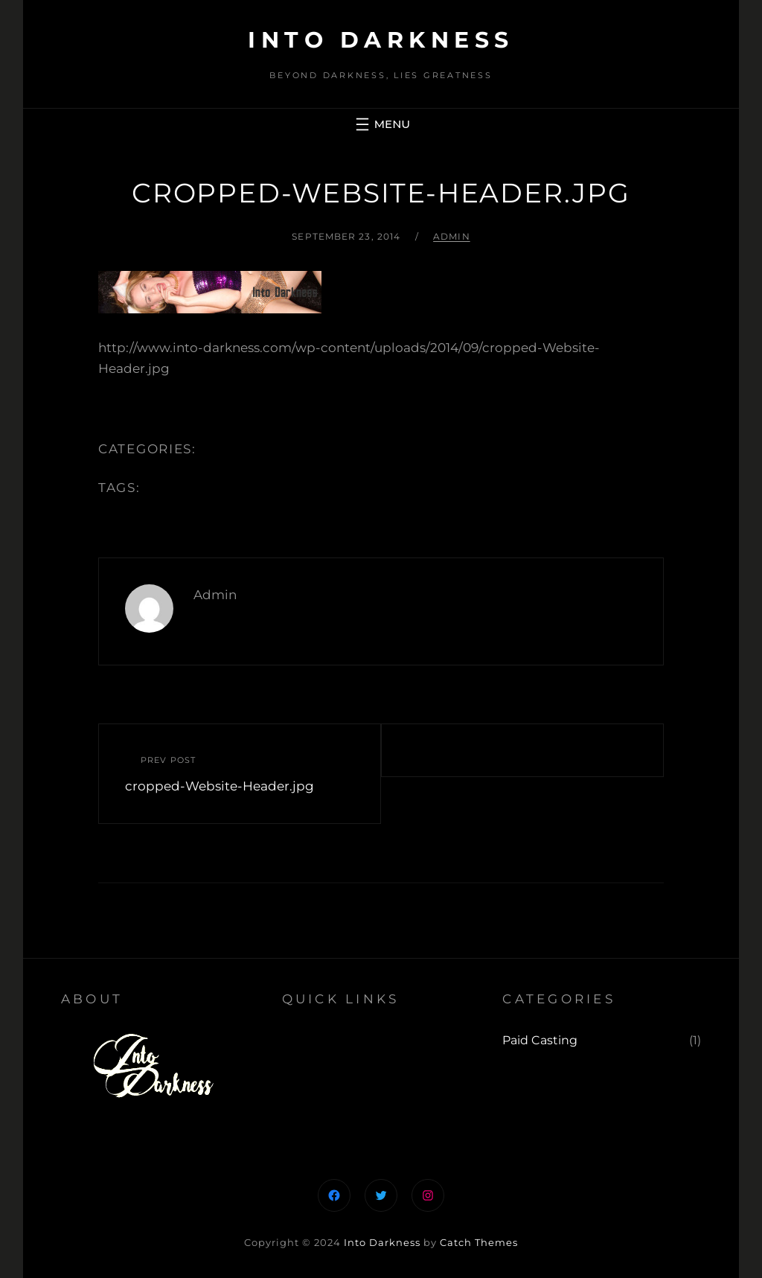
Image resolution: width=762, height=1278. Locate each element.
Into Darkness (381, 40)
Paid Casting (539, 1040)
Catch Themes (479, 1242)
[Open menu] (381, 124)
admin (451, 236)
